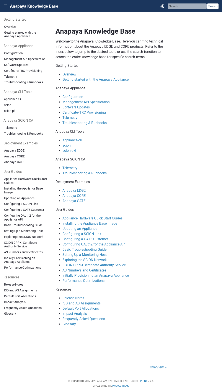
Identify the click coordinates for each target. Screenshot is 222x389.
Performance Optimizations (22, 268)
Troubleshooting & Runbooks (23, 82)
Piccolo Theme (120, 386)
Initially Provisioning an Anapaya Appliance (19, 260)
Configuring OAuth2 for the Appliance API (22, 217)
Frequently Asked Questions (23, 308)
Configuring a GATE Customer (24, 210)
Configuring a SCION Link (21, 204)
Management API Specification (25, 59)
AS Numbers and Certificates (23, 252)
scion (7, 105)
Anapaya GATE (14, 162)
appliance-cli (12, 99)
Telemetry (10, 76)
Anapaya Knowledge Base (34, 6)
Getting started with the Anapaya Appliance (20, 34)
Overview (10, 27)
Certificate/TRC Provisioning (23, 71)
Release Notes (13, 284)
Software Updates (16, 65)
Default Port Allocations (20, 296)
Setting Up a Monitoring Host (23, 231)
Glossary (10, 313)
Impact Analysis (15, 302)
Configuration (13, 53)
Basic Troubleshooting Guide (23, 225)
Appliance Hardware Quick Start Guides (25, 181)
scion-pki (10, 111)
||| (5, 6)
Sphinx (143, 381)
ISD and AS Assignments (20, 290)
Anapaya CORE (14, 156)
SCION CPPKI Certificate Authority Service (20, 244)
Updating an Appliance (19, 198)
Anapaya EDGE (14, 150)
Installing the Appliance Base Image (23, 190)
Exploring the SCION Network (23, 237)
